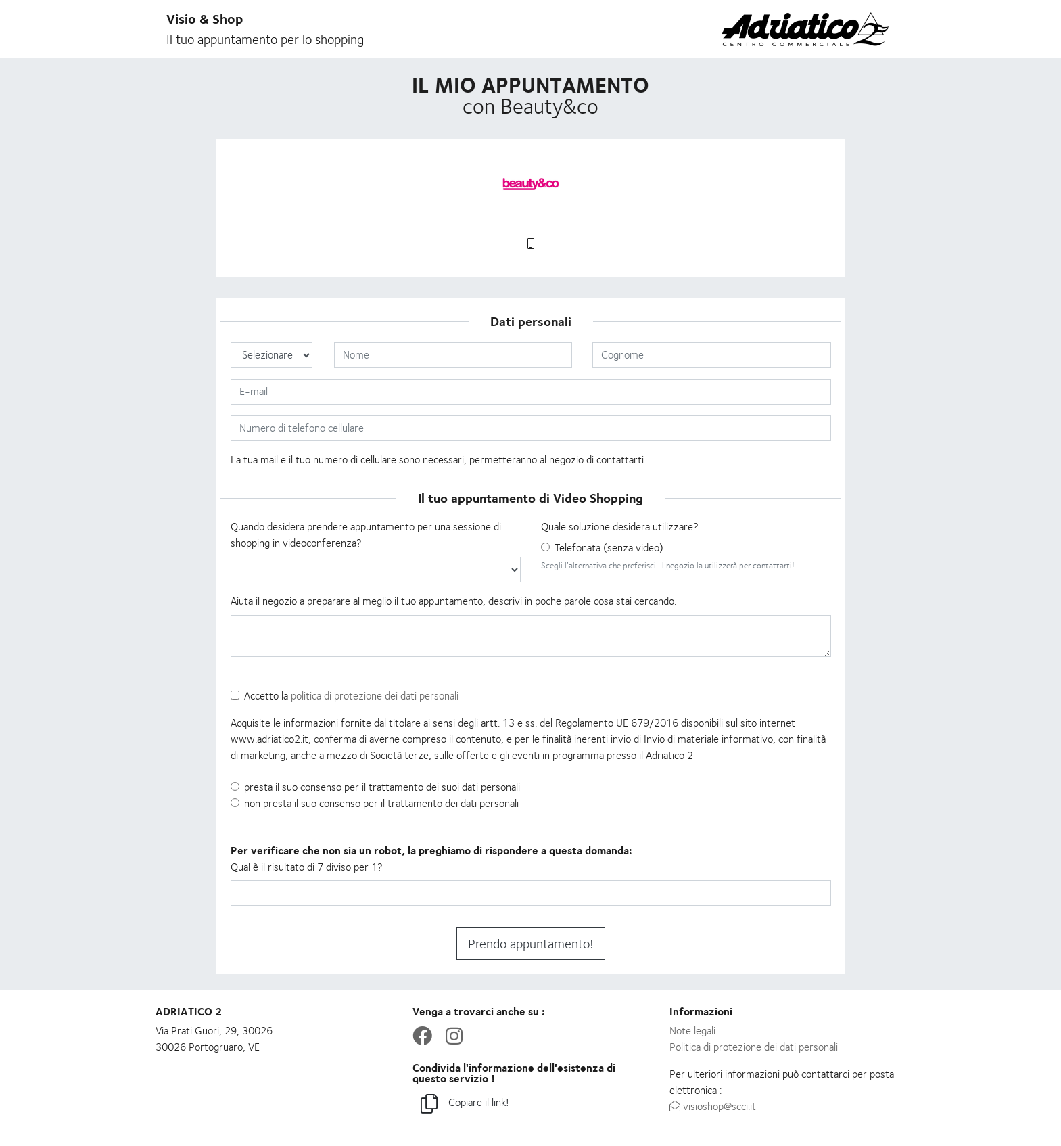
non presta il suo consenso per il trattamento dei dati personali (381, 803)
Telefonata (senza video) (609, 547)
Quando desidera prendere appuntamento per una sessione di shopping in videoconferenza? (366, 534)
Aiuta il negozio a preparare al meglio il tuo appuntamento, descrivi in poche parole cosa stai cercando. (453, 601)
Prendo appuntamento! (531, 943)
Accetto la (351, 695)
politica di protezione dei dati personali (374, 695)
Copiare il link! (465, 1104)
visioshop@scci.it (712, 1106)
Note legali (692, 1030)
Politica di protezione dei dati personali (753, 1046)
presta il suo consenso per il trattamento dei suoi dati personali (382, 787)
